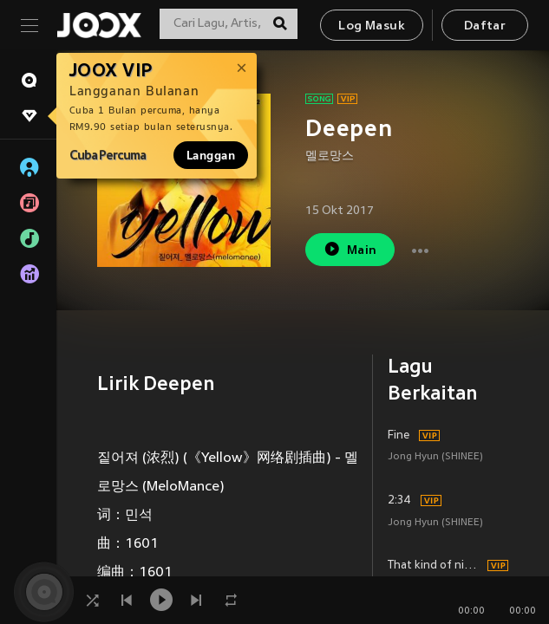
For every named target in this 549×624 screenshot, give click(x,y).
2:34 (399, 501)
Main (350, 249)
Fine (398, 436)
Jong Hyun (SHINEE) (435, 457)
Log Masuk (371, 26)
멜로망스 (329, 156)
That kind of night (435, 566)
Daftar (485, 26)
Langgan (210, 155)
